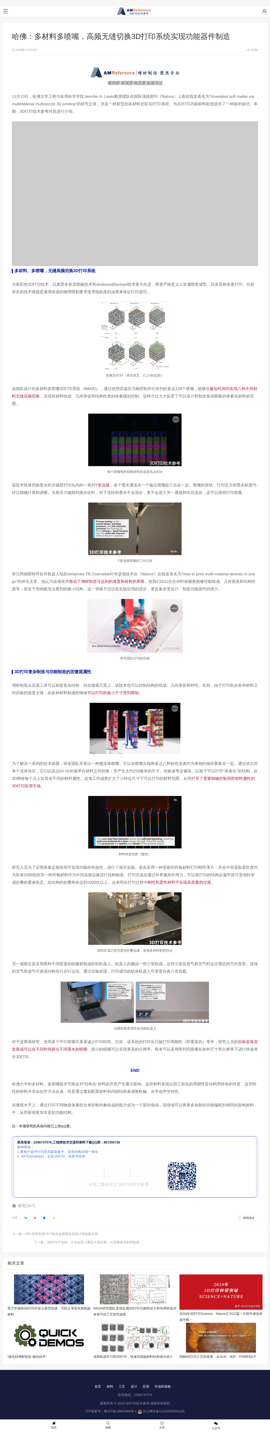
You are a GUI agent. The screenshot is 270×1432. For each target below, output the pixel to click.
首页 (97, 1379)
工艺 (122, 1379)
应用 (146, 1379)
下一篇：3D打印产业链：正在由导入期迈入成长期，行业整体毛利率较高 (205, 1234)
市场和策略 (163, 1379)
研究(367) (26, 1206)
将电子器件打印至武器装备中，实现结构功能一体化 (59, 1152)
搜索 (108, 1425)
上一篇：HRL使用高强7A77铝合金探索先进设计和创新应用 (55, 1234)
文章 (162, 1425)
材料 (109, 1379)
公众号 (216, 1425)
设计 (133, 1379)
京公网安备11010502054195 (164, 1403)
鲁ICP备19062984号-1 (120, 1403)
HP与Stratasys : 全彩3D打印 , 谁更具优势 (53, 1156)
